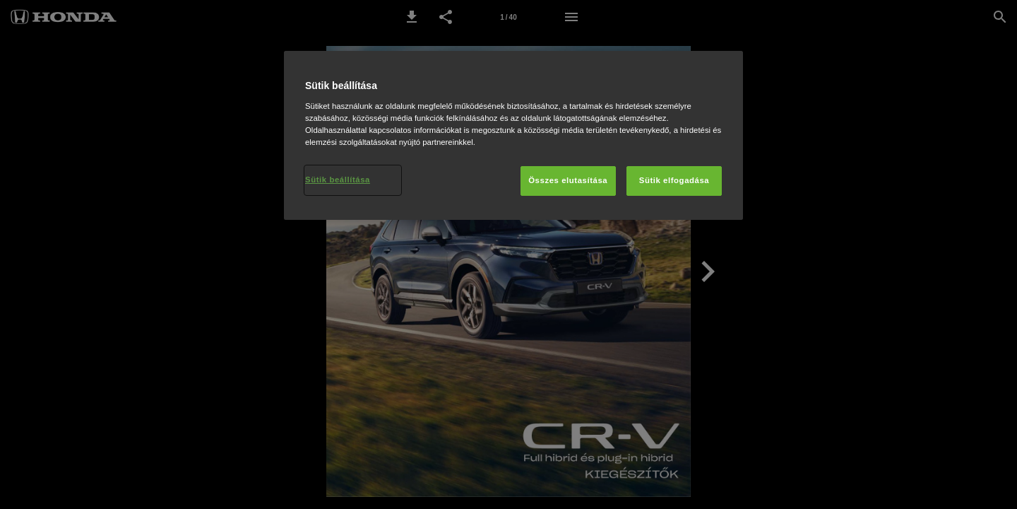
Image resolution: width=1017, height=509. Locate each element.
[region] (513, 135)
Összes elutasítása (567, 180)
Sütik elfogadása (674, 180)
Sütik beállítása (337, 179)
